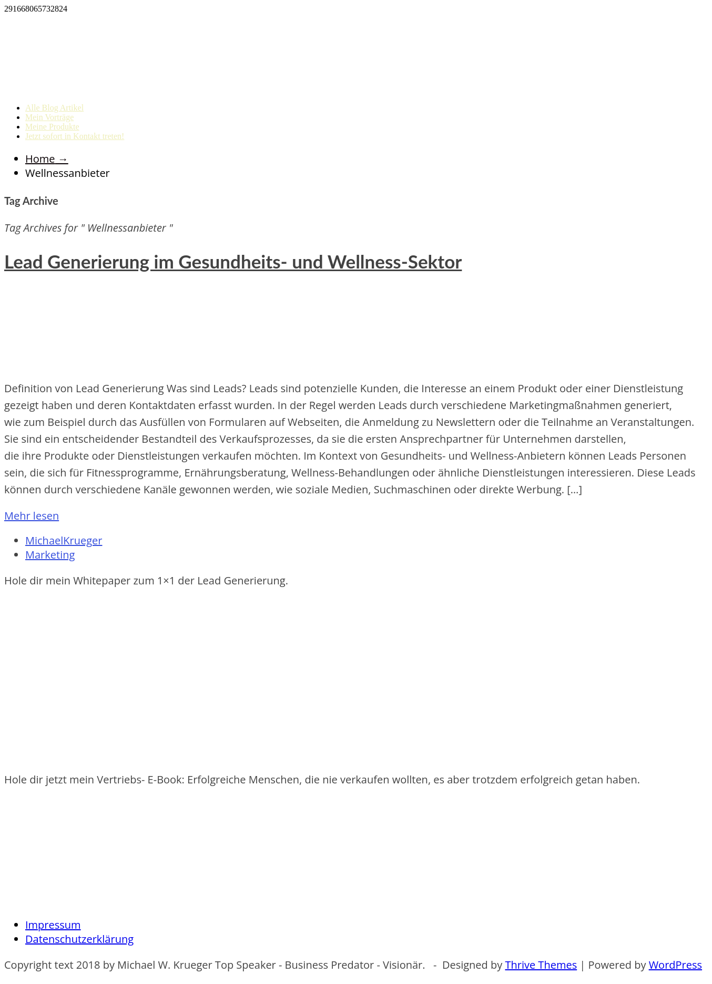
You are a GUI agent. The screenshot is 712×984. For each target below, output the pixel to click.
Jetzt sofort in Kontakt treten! (74, 136)
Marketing (50, 555)
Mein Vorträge (49, 117)
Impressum (53, 925)
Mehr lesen (31, 516)
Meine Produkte (52, 126)
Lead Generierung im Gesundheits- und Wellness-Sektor (233, 261)
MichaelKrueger (63, 540)
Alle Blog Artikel (54, 107)
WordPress (675, 965)
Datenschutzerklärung (79, 939)
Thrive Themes (541, 965)
